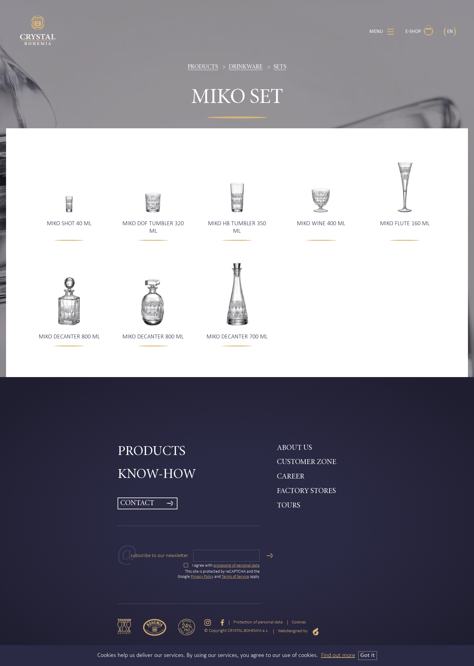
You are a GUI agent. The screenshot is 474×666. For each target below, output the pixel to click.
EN (450, 31)
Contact (137, 503)
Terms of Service (235, 577)
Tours (288, 506)
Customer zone (306, 462)
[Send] (269, 555)
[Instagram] (207, 622)
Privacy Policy (202, 577)
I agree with (222, 565)
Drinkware (246, 67)
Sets (280, 67)
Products (203, 67)
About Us (294, 448)
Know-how (157, 475)
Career (290, 477)
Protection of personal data (258, 622)
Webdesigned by (298, 631)
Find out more (338, 655)
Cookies (299, 622)
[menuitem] (197, 451)
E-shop (419, 30)
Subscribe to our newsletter (159, 555)
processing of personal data (236, 565)
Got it (367, 655)
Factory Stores (306, 491)
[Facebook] (222, 622)
